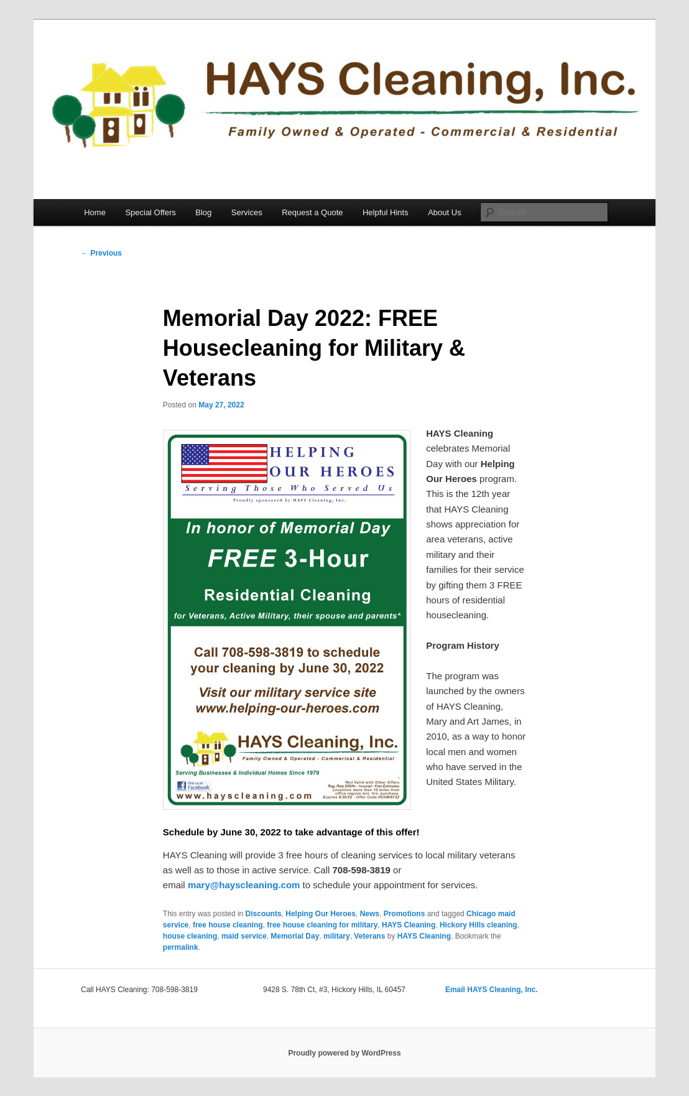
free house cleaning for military (322, 925)
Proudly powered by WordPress (344, 1053)
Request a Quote (312, 212)
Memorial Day (295, 936)
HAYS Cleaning (408, 925)
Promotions (404, 913)
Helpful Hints (386, 212)
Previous (101, 253)
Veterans (369, 936)
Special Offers (150, 212)
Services (246, 212)
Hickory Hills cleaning (478, 925)
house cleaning (190, 936)
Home (95, 212)
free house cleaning (228, 925)
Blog (203, 212)
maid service (244, 936)
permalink (180, 947)
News (369, 913)
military (336, 936)
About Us (444, 212)
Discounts (264, 913)
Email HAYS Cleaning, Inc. (491, 989)
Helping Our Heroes (320, 913)
